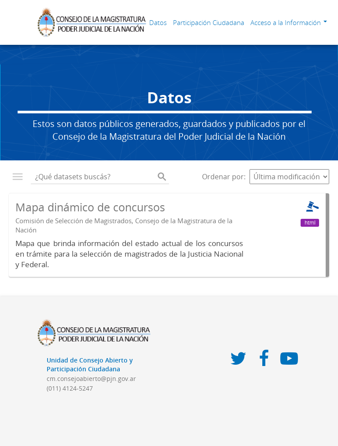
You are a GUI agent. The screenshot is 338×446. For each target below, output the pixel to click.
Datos (158, 22)
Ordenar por (223, 176)
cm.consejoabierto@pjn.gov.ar (91, 378)
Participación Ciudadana (208, 22)
